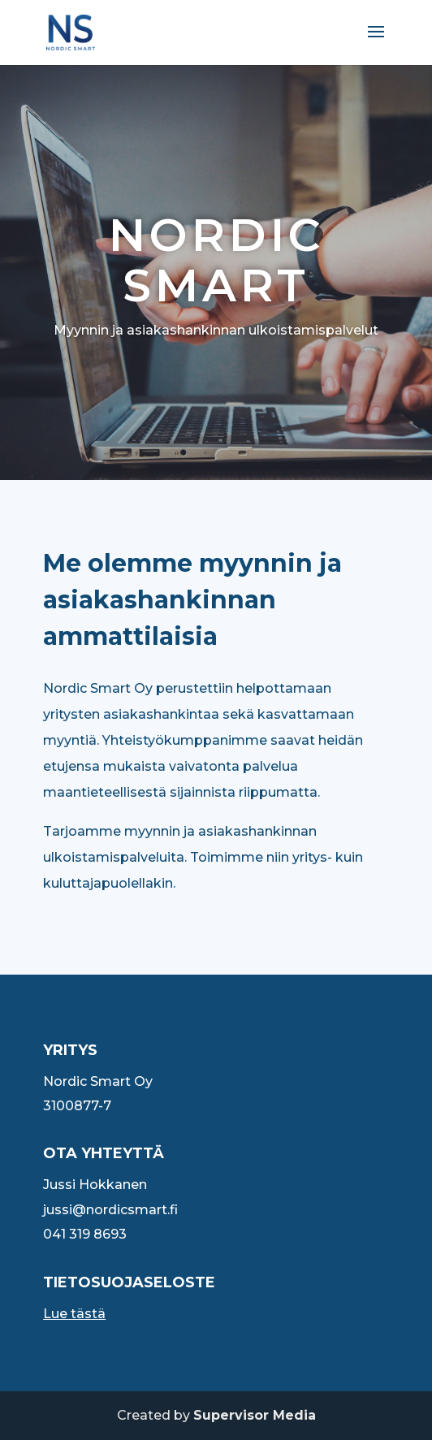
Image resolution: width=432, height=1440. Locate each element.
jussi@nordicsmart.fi (110, 1209)
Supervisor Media (254, 1415)
